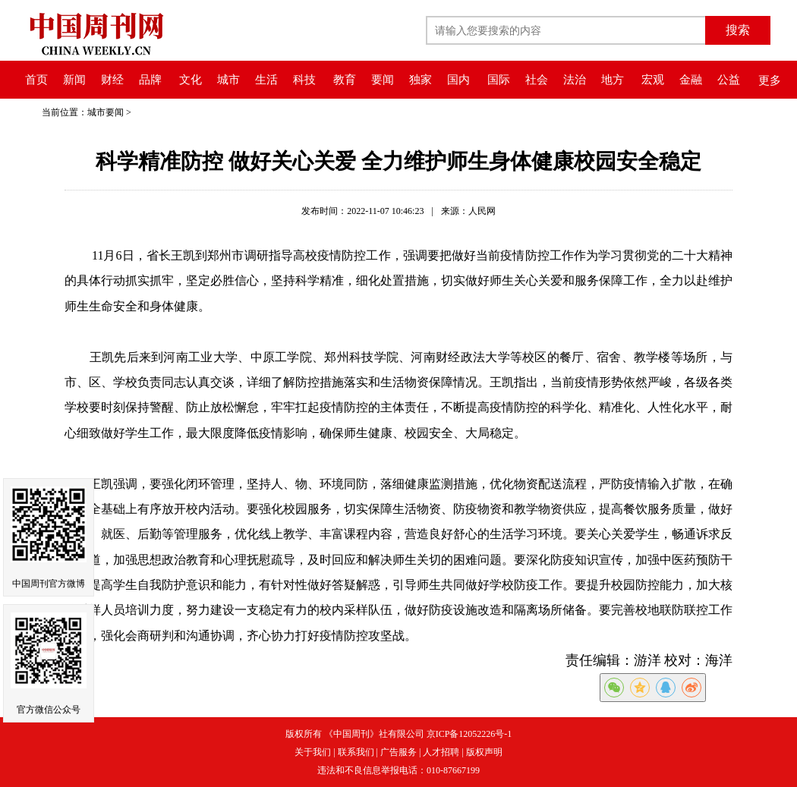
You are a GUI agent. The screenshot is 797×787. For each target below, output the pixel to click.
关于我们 (313, 752)
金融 (690, 80)
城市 (228, 80)
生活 (266, 80)
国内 (458, 80)
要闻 (382, 80)
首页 (36, 80)
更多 (769, 80)
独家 (420, 80)
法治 (574, 80)
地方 (612, 80)
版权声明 (484, 752)
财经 (112, 80)
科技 (304, 80)
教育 (344, 80)
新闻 (74, 80)
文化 (190, 80)
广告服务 (398, 752)
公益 (728, 80)
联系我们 (356, 752)
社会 (536, 80)
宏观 (652, 80)
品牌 (150, 80)
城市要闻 (105, 112)
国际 (498, 80)
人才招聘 (441, 752)
